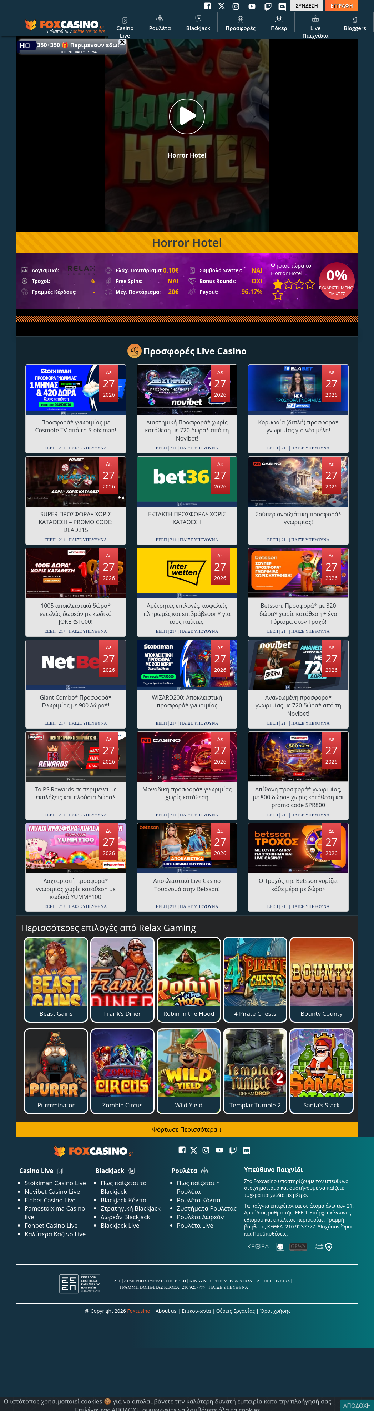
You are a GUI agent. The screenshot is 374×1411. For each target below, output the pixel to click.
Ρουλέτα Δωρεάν (200, 1217)
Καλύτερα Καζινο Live (55, 1234)
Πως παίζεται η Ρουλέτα (198, 1187)
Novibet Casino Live (52, 1191)
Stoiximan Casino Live (55, 1183)
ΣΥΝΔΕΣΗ (307, 5)
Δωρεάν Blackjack (125, 1217)
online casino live (88, 31)
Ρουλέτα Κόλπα (199, 1200)
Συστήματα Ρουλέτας (207, 1208)
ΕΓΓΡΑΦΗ (341, 5)
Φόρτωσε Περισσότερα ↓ (187, 1129)
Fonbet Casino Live (51, 1225)
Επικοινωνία (196, 1310)
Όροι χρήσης (275, 1310)
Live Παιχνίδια (316, 26)
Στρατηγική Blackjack (131, 1208)
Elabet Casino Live (50, 1200)
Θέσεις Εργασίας (235, 1310)
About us (166, 1310)
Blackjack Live (120, 1225)
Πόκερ (279, 22)
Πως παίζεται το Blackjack (124, 1187)
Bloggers (355, 22)
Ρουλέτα (160, 22)
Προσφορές (241, 22)
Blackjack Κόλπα (123, 1200)
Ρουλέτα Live (195, 1225)
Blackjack (198, 22)
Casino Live (124, 26)
